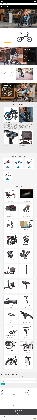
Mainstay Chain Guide (26, 350)
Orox (2, 394)
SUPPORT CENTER (16, 400)
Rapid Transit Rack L (11, 259)
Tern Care (14, 401)
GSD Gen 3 (2, 391)
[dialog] (18, 417)
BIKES (14, 390)
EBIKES (2, 390)
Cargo (26, 393)
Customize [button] (2, 418)
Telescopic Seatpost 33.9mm (10, 335)
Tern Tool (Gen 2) (10, 320)
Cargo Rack (10, 365)
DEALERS (3, 400)
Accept (34, 418)
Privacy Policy (13, 416)
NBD (2, 393)
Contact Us (14, 406)
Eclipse (14, 392)
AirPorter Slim (26, 214)
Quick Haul (2, 395)
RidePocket (26, 335)
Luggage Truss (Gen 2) (26, 259)
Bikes (4, 3)
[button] (35, 1)
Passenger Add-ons (27, 391)
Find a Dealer (3, 401)
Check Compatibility (16, 405)
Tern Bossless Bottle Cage (26, 305)
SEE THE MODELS (7, 42)
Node (14, 394)
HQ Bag (10, 229)
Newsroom (26, 401)
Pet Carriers (26, 392)
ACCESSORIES (27, 390)
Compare (7, 167)
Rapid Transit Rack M (26, 244)
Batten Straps (26, 229)
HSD (1, 392)
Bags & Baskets (27, 394)
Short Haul (14, 395)
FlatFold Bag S (11, 214)
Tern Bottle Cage (10, 305)
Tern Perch (26, 365)
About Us (27, 400)
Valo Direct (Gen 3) (26, 199)
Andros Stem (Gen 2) (26, 320)
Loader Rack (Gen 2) (11, 244)
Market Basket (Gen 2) (10, 199)
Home (2, 3)
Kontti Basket (11, 350)
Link (13, 393)
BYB (13, 391)
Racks (26, 395)
